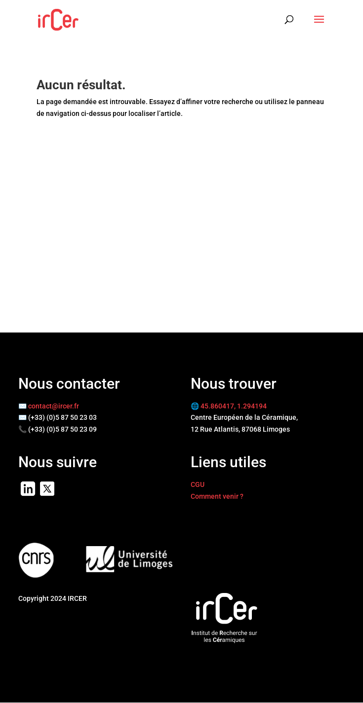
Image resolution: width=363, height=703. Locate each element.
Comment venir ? (217, 496)
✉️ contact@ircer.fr (48, 406)
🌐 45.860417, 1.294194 (229, 406)
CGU (197, 484)
